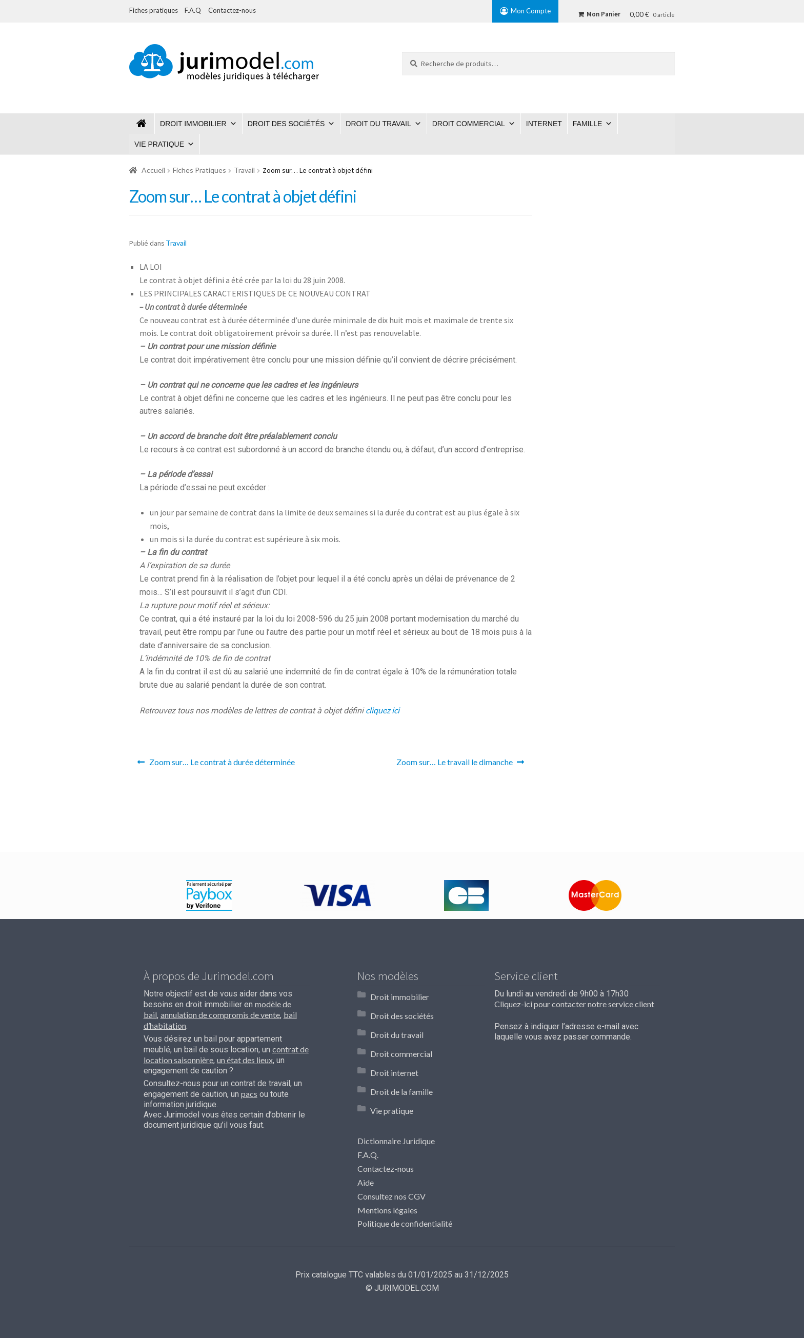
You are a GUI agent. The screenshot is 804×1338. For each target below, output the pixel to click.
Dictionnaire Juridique (396, 1107)
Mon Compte (531, 11)
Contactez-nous (385, 1135)
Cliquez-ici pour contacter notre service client (574, 1004)
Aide (365, 1148)
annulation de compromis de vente (220, 1015)
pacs (249, 1094)
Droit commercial (468, 123)
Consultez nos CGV (391, 1162)
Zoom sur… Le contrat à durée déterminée (222, 764)
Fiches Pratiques (199, 170)
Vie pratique (159, 144)
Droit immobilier (193, 123)
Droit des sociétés (286, 123)
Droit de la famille (401, 1065)
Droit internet (394, 1051)
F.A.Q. (367, 1121)
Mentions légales (387, 1176)
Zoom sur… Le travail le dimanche (454, 764)
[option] (209, 895)
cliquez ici (382, 710)
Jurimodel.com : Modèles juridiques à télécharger (142, 123)
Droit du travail (378, 123)
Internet (544, 123)
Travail (244, 170)
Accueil (153, 170)
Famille (587, 123)
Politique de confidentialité (404, 1190)
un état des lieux (245, 1060)
